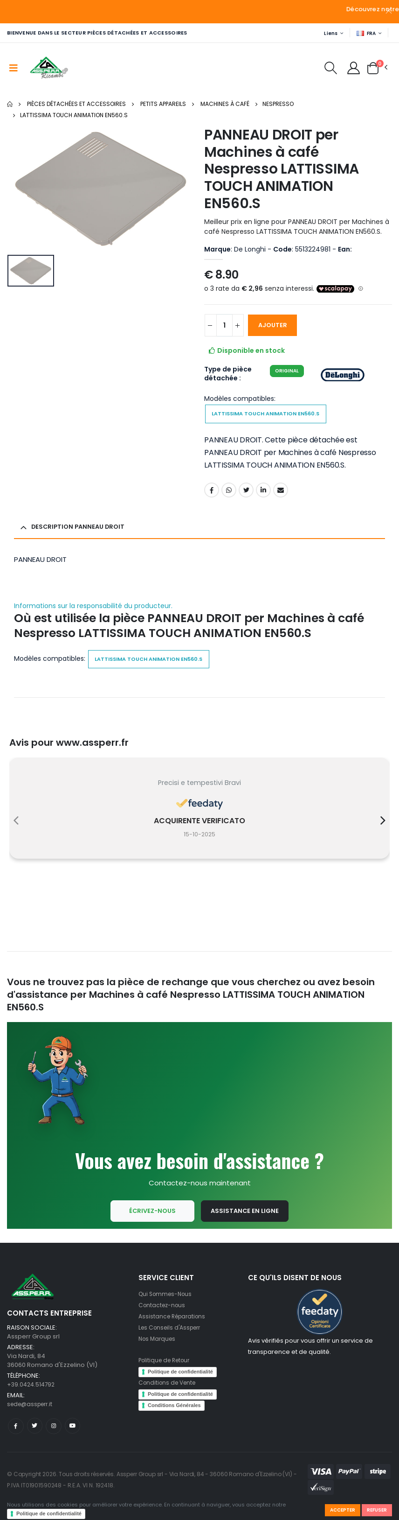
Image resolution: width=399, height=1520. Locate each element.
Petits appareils (163, 104)
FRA (365, 33)
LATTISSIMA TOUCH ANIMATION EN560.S (74, 115)
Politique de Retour (167, 1372)
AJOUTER (278, 325)
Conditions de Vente (169, 1394)
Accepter (338, 1509)
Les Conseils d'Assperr (172, 1339)
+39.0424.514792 (32, 1396)
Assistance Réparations (174, 1328)
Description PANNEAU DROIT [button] (81, 530)
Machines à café (224, 104)
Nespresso (278, 104)
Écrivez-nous (150, 1222)
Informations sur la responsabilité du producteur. (93, 609)
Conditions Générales (174, 1417)
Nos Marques (158, 1350)
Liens (328, 33)
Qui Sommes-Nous (167, 1306)
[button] (326, 70)
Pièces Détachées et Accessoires (76, 104)
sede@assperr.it (32, 1416)
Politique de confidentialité (49, 1513)
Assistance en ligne (245, 1222)
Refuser (375, 1509)
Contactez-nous (163, 1317)
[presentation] (16, 828)
